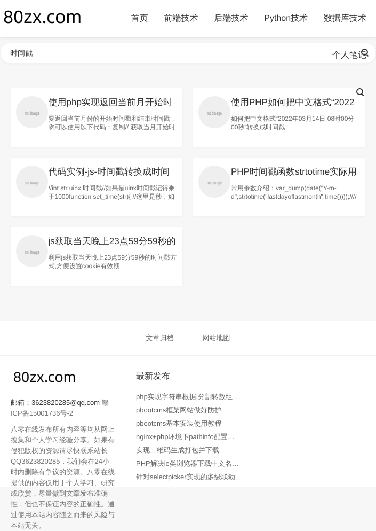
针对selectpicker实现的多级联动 (185, 477)
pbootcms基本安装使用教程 (178, 423)
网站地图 (216, 338)
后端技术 (231, 18)
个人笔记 (349, 55)
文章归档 (160, 338)
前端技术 (181, 18)
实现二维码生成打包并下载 (177, 450)
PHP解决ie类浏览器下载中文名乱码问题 (198, 463)
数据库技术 (345, 18)
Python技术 (286, 18)
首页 (139, 18)
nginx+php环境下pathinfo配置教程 (189, 437)
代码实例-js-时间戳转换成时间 (109, 172)
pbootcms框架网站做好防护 (178, 410)
